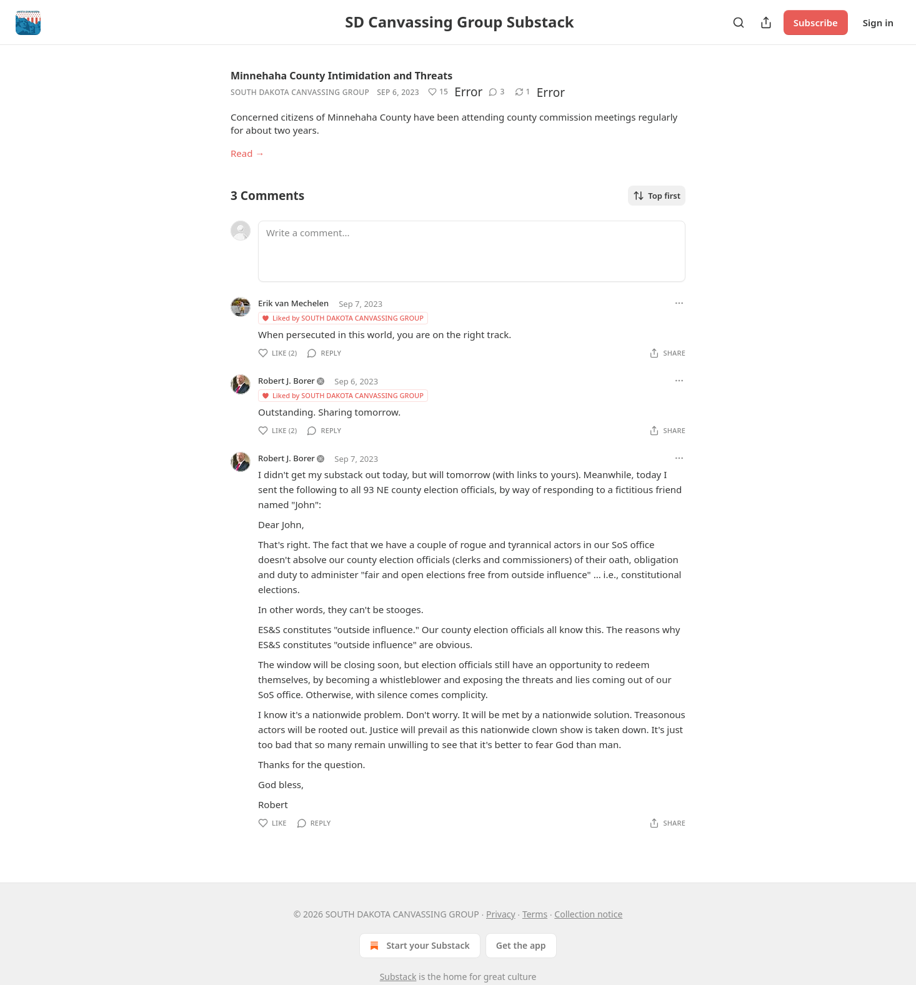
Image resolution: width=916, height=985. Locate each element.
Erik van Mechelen (293, 303)
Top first (656, 195)
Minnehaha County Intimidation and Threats (341, 75)
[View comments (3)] (496, 91)
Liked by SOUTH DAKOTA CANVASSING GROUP (342, 317)
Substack (398, 976)
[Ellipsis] (679, 303)
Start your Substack (418, 945)
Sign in (878, 22)
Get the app (521, 945)
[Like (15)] (438, 91)
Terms (534, 914)
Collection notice (588, 914)
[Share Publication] (766, 22)
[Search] (738, 22)
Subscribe (816, 22)
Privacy (500, 914)
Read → (247, 153)
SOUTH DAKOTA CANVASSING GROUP (300, 92)
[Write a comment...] (471, 251)
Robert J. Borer (286, 380)
